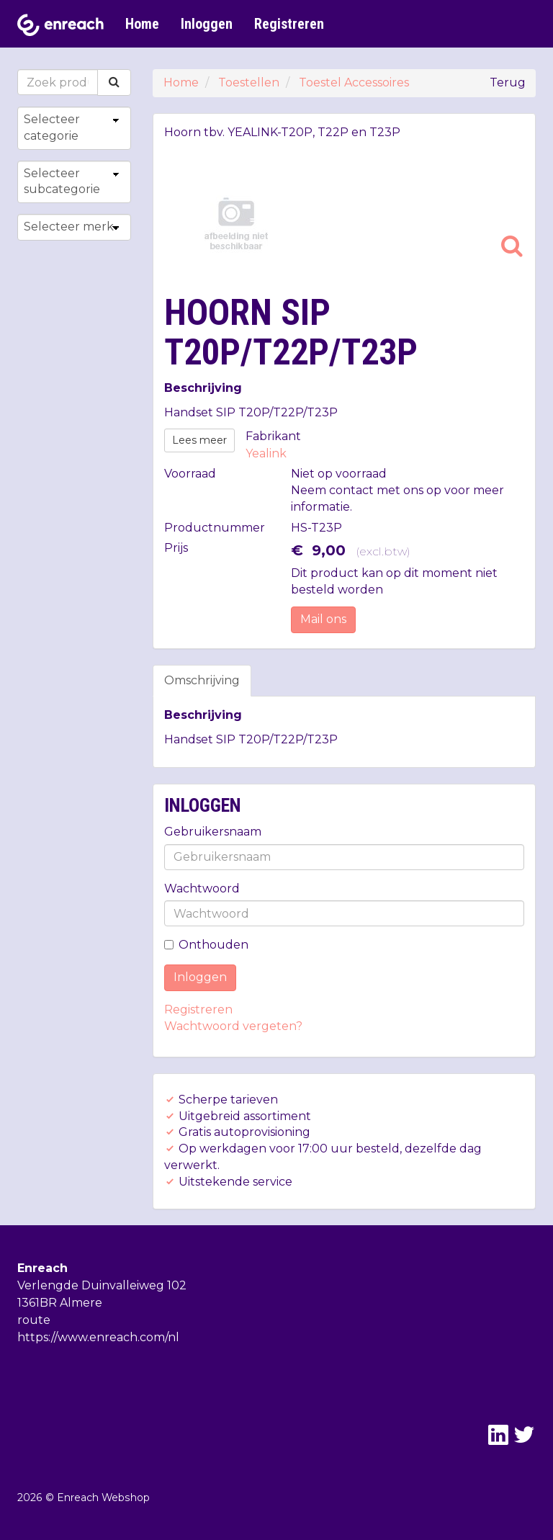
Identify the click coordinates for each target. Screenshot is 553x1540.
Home (142, 23)
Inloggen (207, 23)
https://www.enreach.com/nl (98, 1337)
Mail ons (323, 619)
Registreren (289, 23)
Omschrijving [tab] (202, 680)
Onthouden (206, 945)
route (33, 1320)
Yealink (266, 453)
